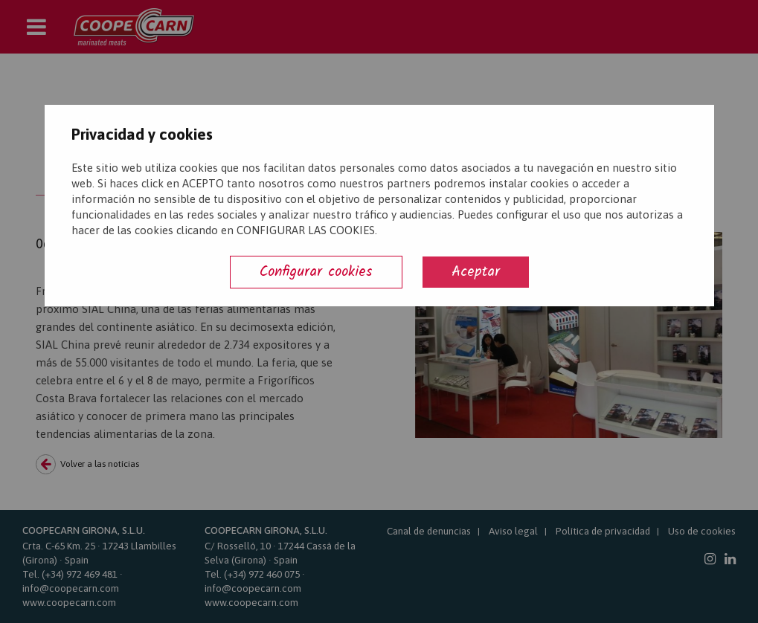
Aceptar (476, 271)
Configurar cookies (316, 271)
